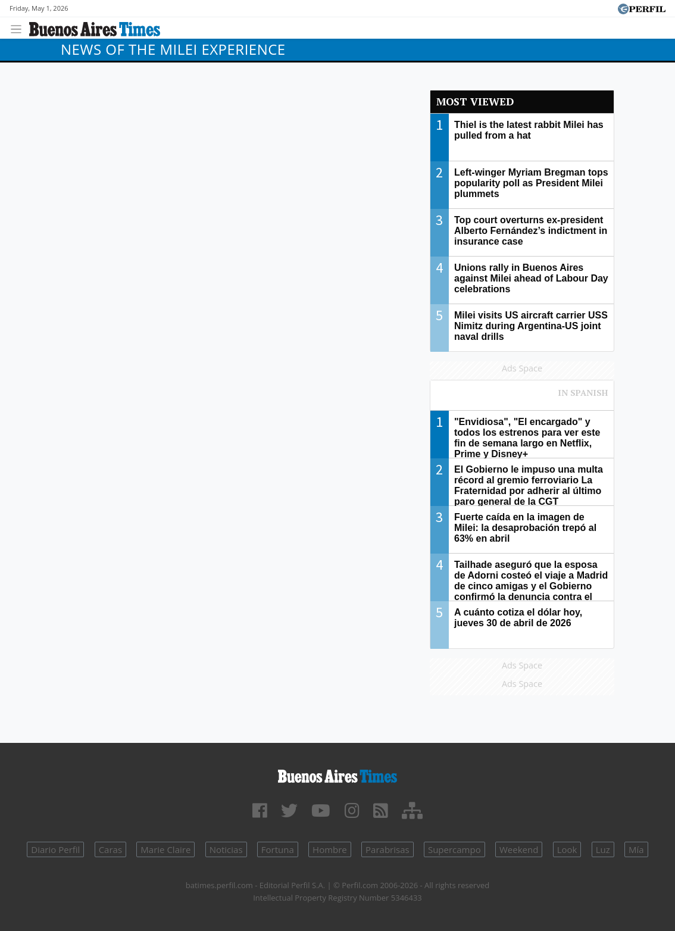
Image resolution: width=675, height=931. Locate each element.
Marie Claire (165, 849)
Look (567, 849)
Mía (636, 849)
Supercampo (454, 849)
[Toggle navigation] (19, 27)
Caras (110, 849)
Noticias (226, 849)
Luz (603, 849)
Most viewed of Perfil (522, 398)
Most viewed (475, 101)
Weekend (518, 849)
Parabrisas (387, 849)
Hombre (329, 849)
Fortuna (277, 849)
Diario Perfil (55, 849)
